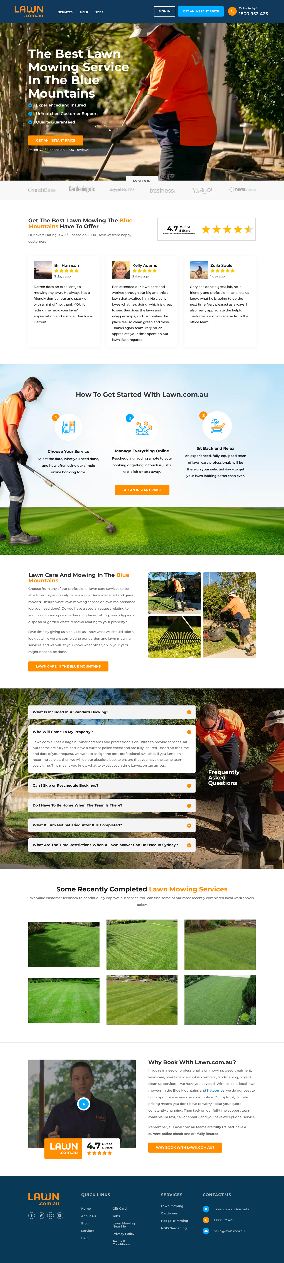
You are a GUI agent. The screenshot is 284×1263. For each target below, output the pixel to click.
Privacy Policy (123, 1234)
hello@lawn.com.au (229, 1231)
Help (84, 12)
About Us (88, 1216)
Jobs (99, 12)
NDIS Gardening (174, 1228)
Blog (85, 1223)
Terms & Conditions (121, 1242)
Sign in (165, 11)
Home (86, 1209)
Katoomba (216, 1090)
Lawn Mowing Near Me (124, 1224)
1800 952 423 (253, 14)
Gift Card (120, 1209)
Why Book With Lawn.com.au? (185, 1147)
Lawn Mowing (172, 1206)
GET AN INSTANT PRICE (201, 11)
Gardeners (169, 1213)
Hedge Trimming (174, 1221)
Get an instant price (142, 490)
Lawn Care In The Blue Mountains (68, 666)
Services (65, 12)
